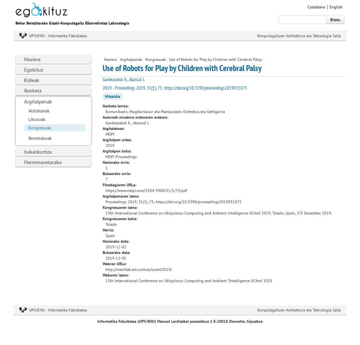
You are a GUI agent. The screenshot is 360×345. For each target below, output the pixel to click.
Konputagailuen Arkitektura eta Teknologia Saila (299, 35)
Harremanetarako (43, 162)
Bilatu (335, 19)
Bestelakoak (40, 138)
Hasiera (32, 59)
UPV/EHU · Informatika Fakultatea (58, 35)
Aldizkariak (39, 111)
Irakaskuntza (38, 152)
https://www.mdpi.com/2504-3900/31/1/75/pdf (146, 190)
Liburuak (36, 119)
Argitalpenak (38, 101)
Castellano (316, 7)
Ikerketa (33, 90)
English (336, 7)
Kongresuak (39, 128)
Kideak (31, 80)
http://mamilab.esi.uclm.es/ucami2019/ (138, 269)
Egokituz (33, 70)
